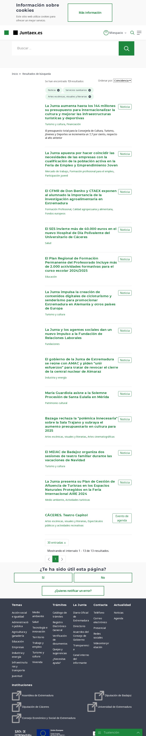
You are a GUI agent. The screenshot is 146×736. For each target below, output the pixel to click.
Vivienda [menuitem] (37, 662)
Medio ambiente (54, 499)
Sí (43, 578)
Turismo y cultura (55, 124)
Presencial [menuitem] (99, 628)
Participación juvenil (56, 175)
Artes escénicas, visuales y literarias (65, 436)
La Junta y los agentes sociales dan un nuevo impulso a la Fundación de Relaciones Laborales (78, 334)
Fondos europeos (55, 213)
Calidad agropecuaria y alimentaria (92, 209)
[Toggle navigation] (47, 32)
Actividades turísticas (77, 499)
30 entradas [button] (58, 543)
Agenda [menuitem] (118, 618)
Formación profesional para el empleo (92, 171)
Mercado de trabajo (56, 171)
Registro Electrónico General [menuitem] (59, 626)
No (103, 578)
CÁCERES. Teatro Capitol (66, 515)
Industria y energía (56, 377)
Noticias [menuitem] (118, 612)
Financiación (74, 124)
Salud (48, 243)
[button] (115, 33)
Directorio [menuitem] (79, 626)
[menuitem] (33, 695)
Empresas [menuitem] (18, 647)
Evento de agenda (121, 518)
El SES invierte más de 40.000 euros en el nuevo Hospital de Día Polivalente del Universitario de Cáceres (80, 233)
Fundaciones (52, 344)
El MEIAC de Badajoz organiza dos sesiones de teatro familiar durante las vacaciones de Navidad (78, 456)
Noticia (125, 107)
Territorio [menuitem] (38, 637)
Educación (51, 276)
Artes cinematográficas (101, 436)
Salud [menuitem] (35, 622)
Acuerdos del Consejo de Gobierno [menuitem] (81, 635)
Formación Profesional (58, 209)
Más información (90, 13)
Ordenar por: (105, 80)
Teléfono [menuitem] (98, 612)
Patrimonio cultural (56, 403)
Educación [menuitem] (18, 641)
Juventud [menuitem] (17, 676)
